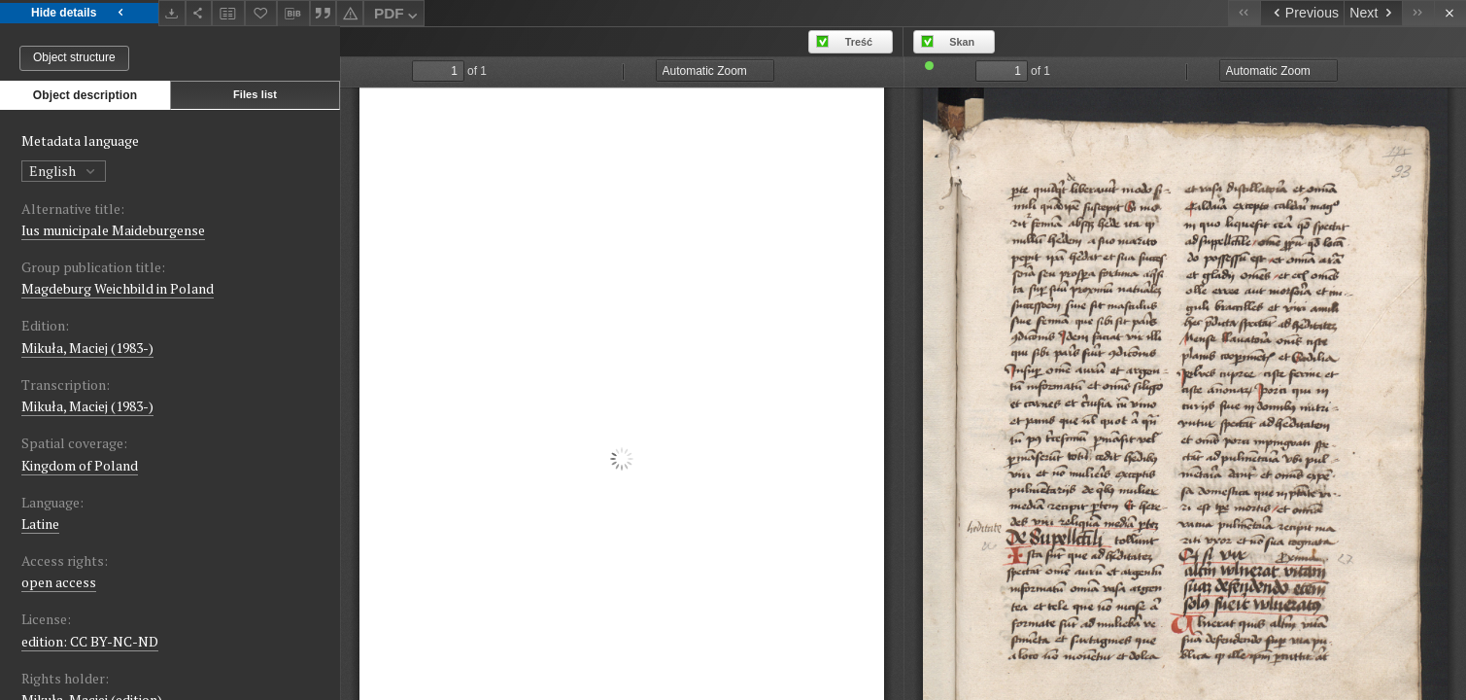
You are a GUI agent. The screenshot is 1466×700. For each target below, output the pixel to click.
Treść (858, 42)
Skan (961, 42)
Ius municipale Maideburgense (113, 230)
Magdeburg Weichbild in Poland (117, 288)
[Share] (199, 13)
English (63, 170)
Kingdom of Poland (79, 465)
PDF (398, 16)
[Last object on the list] (1418, 13)
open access (58, 582)
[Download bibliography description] (293, 13)
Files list (255, 94)
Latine (40, 523)
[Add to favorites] (261, 13)
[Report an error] (349, 13)
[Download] (172, 13)
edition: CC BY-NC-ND (89, 641)
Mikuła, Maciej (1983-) (87, 347)
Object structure (74, 57)
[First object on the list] (1244, 13)
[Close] (1450, 13)
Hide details (79, 13)
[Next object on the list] (1373, 13)
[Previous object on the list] (1302, 13)
